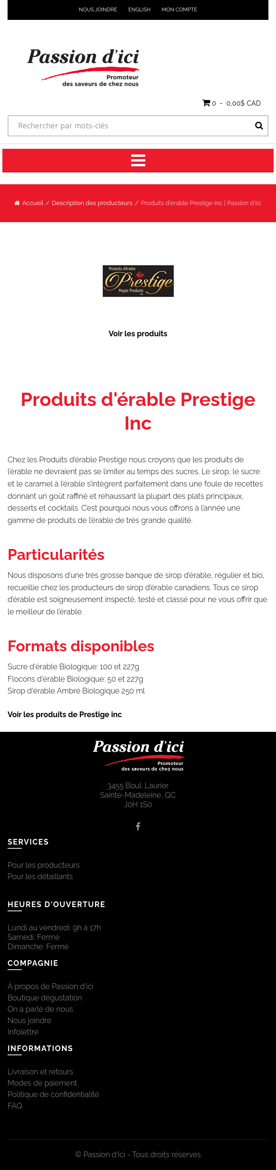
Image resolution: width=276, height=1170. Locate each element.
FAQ (15, 1105)
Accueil (33, 203)
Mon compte (179, 10)
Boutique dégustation (45, 997)
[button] (232, 102)
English (139, 10)
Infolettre (23, 1031)
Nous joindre (98, 10)
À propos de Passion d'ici (50, 986)
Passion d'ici (104, 1154)
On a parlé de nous (40, 1009)
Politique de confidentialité (53, 1094)
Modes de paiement (42, 1083)
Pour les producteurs (44, 865)
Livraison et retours (40, 1071)
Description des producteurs (92, 203)
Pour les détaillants (40, 876)
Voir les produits (138, 333)
